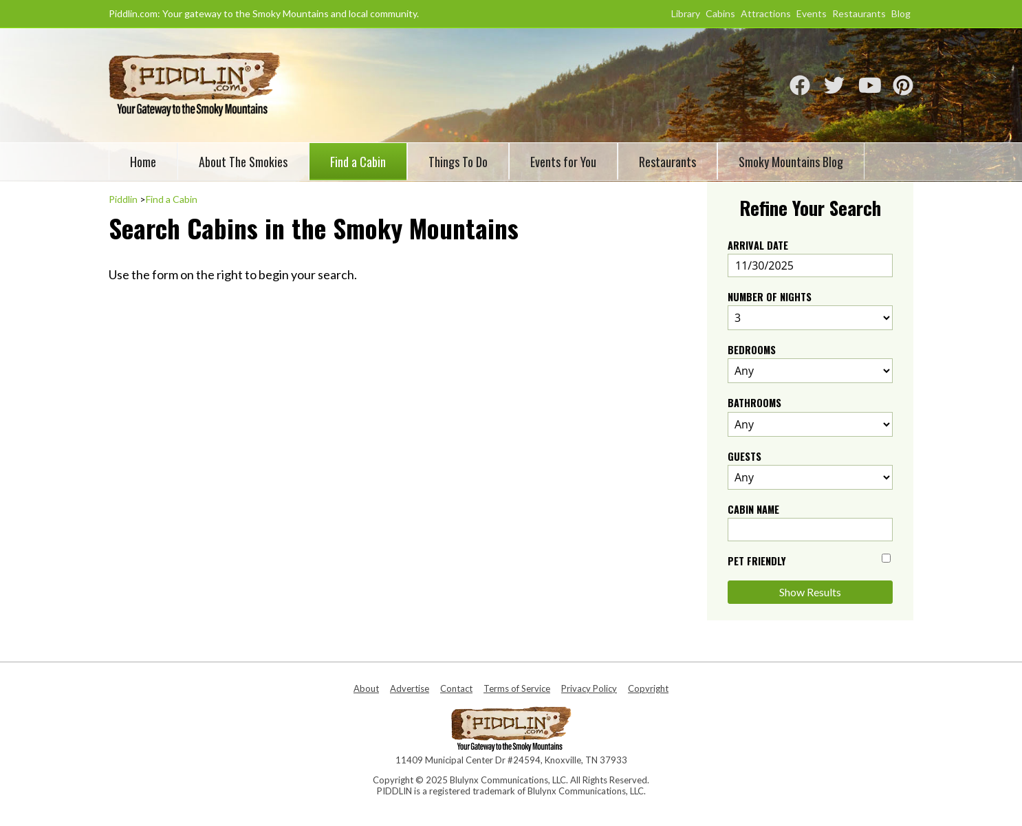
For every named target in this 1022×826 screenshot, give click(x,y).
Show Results (810, 591)
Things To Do (458, 162)
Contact (456, 688)
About (366, 688)
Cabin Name (753, 509)
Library (685, 13)
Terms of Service (516, 688)
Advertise (409, 688)
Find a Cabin (358, 162)
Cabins (720, 13)
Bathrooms (754, 402)
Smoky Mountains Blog (791, 162)
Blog (901, 13)
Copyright (648, 688)
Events (811, 13)
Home (143, 162)
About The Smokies (243, 162)
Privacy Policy (589, 688)
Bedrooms (752, 350)
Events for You (563, 162)
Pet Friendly (757, 561)
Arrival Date (758, 245)
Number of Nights (770, 297)
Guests (744, 456)
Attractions (766, 13)
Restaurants (859, 13)
